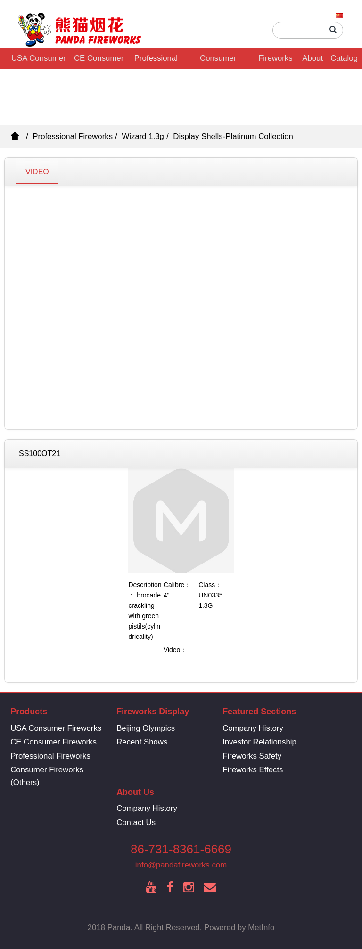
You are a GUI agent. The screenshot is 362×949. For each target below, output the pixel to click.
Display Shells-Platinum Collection (233, 136)
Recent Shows (141, 741)
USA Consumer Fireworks (38, 61)
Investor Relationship (259, 741)
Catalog (344, 58)
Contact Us (136, 822)
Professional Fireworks (156, 61)
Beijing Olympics (145, 728)
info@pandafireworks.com (181, 864)
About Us (312, 61)
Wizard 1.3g (143, 136)
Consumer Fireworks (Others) (218, 61)
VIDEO (37, 172)
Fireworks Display (275, 61)
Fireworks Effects (252, 769)
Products (28, 711)
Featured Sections (259, 711)
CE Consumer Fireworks (98, 61)
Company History (252, 728)
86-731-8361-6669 (181, 849)
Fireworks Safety (251, 756)
